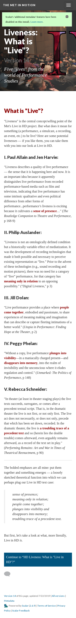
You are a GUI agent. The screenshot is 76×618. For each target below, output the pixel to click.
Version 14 (10, 595)
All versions (58, 595)
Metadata (9, 600)
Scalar (25, 605)
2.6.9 (32, 605)
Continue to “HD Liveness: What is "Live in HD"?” (35, 559)
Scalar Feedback (21, 610)
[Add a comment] (9, 574)
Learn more (36, 21)
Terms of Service (46, 605)
